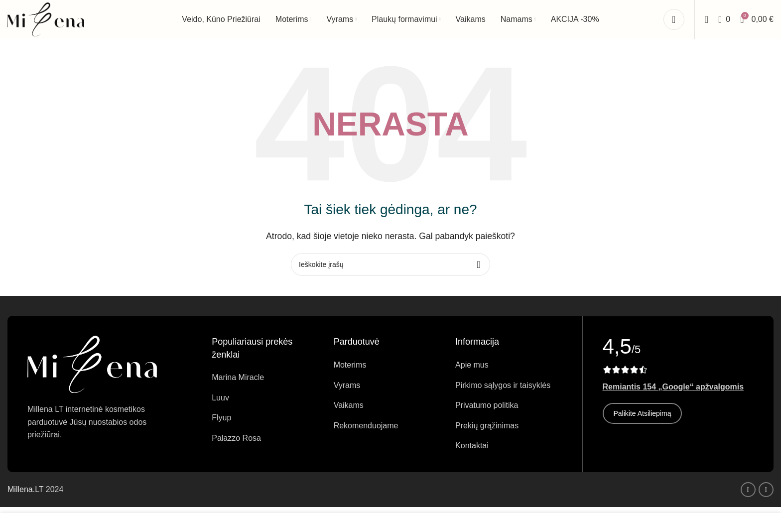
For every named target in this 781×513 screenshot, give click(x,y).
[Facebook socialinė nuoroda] (748, 495)
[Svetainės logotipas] (47, 21)
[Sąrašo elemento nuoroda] (265, 384)
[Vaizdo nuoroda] (92, 370)
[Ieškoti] (706, 22)
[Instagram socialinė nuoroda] (766, 495)
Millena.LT (26, 496)
